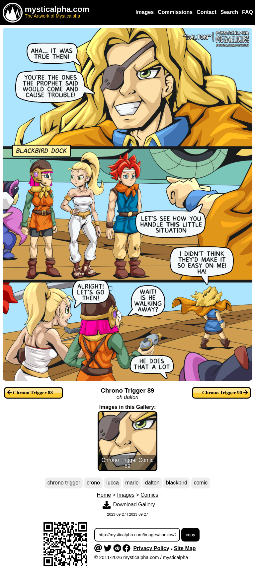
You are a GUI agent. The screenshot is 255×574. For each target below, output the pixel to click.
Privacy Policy (151, 548)
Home (104, 495)
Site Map (185, 548)
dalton (152, 482)
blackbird (176, 482)
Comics (149, 495)
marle (131, 482)
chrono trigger (63, 482)
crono (93, 482)
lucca (113, 482)
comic (201, 482)
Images (125, 495)
